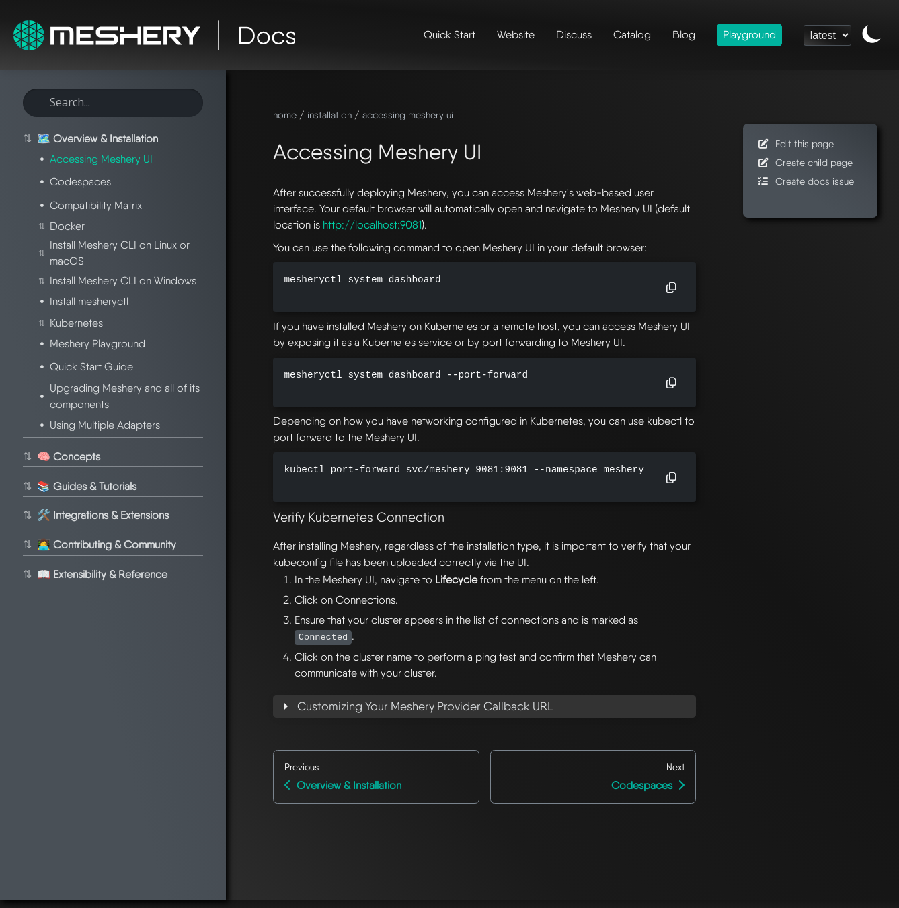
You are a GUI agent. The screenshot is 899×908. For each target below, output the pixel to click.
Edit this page (795, 143)
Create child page (804, 162)
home (285, 114)
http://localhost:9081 (372, 224)
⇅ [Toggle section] (26, 139)
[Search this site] (113, 103)
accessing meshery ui (407, 114)
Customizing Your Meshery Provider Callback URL (425, 706)
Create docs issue (805, 181)
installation (329, 114)
